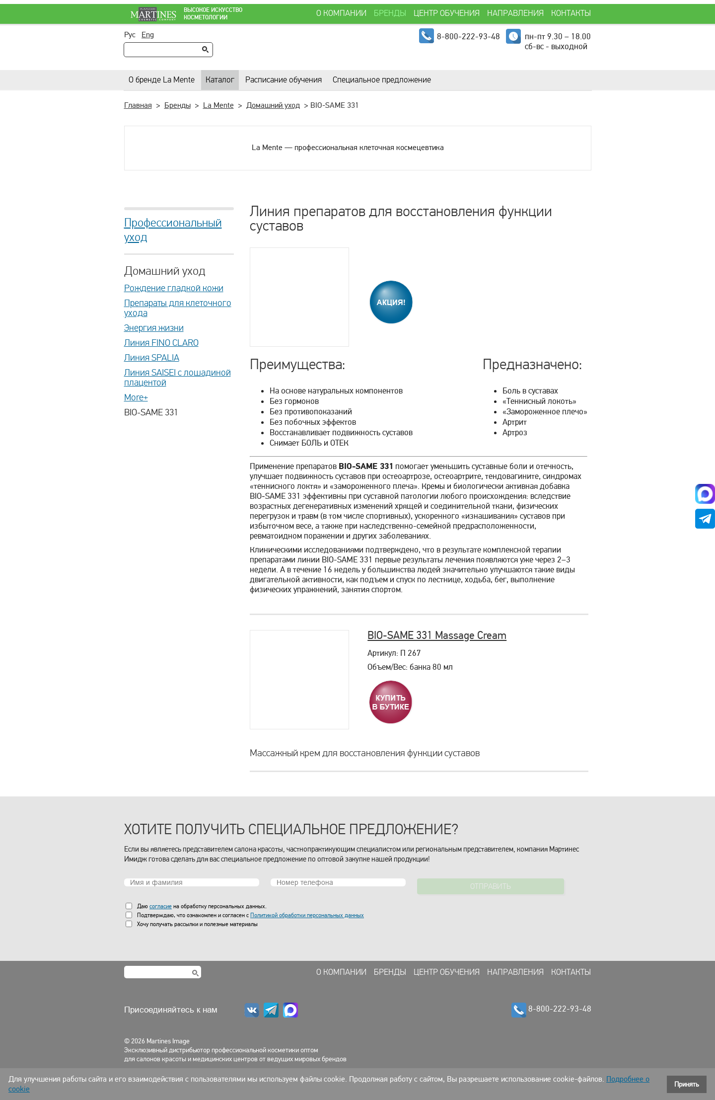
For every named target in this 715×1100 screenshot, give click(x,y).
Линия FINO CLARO (161, 342)
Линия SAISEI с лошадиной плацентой (177, 377)
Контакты (571, 13)
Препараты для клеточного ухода (177, 308)
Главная (138, 105)
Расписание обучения (283, 80)
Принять (686, 1084)
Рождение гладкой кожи (173, 288)
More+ (136, 397)
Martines (148, 13)
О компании (341, 13)
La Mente (218, 105)
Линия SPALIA (151, 357)
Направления (515, 13)
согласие (160, 906)
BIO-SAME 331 (151, 412)
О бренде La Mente (162, 80)
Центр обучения (447, 13)
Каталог (220, 80)
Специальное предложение (382, 80)
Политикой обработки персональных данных (307, 915)
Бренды (390, 13)
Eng (148, 34)
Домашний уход (273, 105)
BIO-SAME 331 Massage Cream (436, 635)
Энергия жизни (154, 327)
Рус (130, 34)
